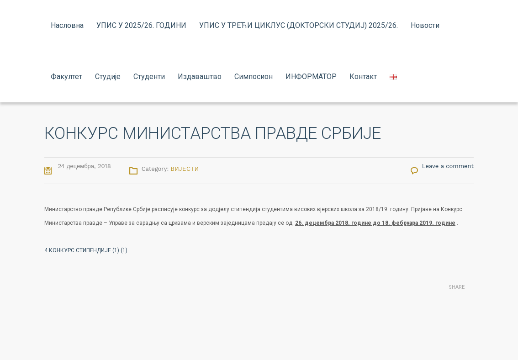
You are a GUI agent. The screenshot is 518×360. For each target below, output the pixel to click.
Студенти (149, 76)
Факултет (66, 76)
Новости (425, 25)
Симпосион (253, 76)
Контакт (363, 76)
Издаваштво (200, 76)
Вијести (185, 169)
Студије (108, 76)
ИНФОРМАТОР (311, 76)
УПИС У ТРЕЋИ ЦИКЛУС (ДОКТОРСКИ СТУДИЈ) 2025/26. (298, 25)
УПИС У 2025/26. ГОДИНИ (141, 25)
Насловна (67, 25)
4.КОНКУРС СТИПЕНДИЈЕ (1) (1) (85, 250)
